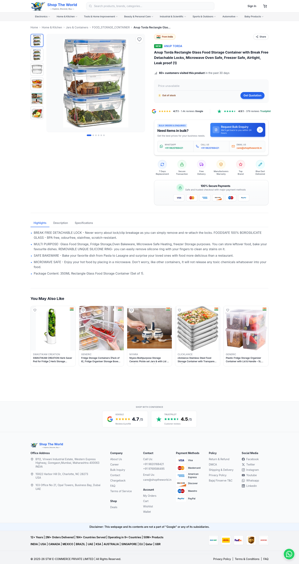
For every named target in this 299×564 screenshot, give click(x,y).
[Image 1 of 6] (89, 135)
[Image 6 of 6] (104, 135)
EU (141, 544)
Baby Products (254, 16)
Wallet (147, 511)
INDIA (34, 544)
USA (43, 544)
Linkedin (249, 485)
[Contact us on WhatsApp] (289, 554)
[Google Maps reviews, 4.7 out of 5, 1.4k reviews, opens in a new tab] (177, 111)
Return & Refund (219, 459)
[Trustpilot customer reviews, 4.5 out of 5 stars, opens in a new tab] (174, 419)
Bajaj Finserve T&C (220, 480)
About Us (116, 459)
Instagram (250, 469)
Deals (113, 507)
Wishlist (148, 506)
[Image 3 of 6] (96, 135)
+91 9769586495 (154, 468)
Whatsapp (250, 480)
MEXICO (68, 544)
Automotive (230, 16)
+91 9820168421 (153, 464)
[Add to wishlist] (139, 39)
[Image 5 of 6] (101, 135)
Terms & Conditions (247, 559)
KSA (98, 544)
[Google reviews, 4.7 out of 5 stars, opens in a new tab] (125, 419)
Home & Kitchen (67, 16)
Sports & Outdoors (204, 16)
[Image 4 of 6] (98, 135)
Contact (115, 475)
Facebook (250, 459)
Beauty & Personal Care (139, 16)
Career (114, 464)
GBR (158, 544)
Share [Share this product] (261, 36)
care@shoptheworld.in (156, 479)
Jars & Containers (77, 27)
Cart (145, 501)
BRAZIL (80, 544)
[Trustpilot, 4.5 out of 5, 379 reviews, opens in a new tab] (244, 111)
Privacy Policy (218, 475)
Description (60, 222)
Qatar (148, 544)
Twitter (248, 464)
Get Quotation (252, 95)
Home (34, 27)
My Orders (149, 495)
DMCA (213, 464)
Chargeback (117, 480)
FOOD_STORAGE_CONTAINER (111, 27)
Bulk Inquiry (117, 469)
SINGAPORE (129, 544)
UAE (90, 544)
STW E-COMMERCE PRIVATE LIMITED (69, 559)
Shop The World (62, 4)
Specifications (84, 222)
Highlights (40, 222)
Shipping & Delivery (221, 469)
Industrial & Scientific (173, 16)
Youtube (249, 475)
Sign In (252, 6)
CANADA (54, 544)
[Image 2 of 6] (93, 135)
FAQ (112, 485)
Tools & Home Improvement (101, 16)
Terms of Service (121, 491)
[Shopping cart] (265, 6)
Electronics (43, 16)
